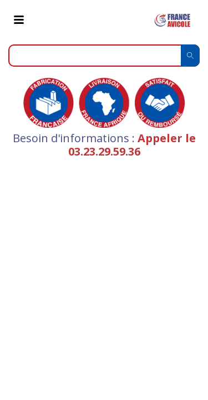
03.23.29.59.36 (104, 151)
